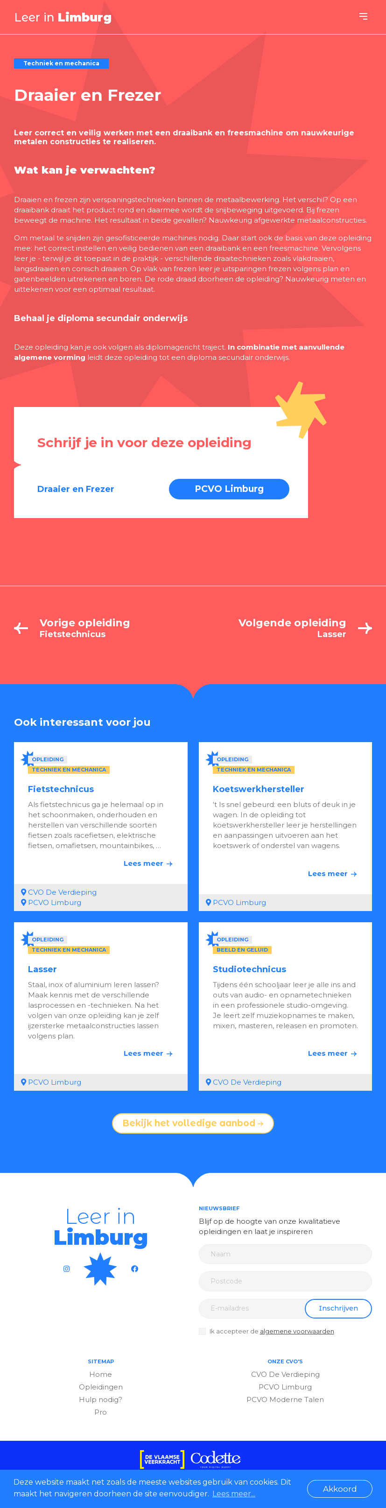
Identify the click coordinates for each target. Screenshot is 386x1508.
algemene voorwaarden (297, 1331)
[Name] (285, 1254)
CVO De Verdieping (285, 1374)
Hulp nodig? (100, 1399)
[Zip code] (285, 1281)
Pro (100, 1412)
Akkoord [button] (340, 1489)
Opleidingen (101, 1386)
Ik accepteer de (272, 1331)
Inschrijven (338, 1308)
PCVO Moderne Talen (285, 1399)
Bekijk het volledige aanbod (193, 1123)
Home (100, 1374)
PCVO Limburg (229, 489)
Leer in (63, 17)
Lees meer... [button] (233, 1493)
